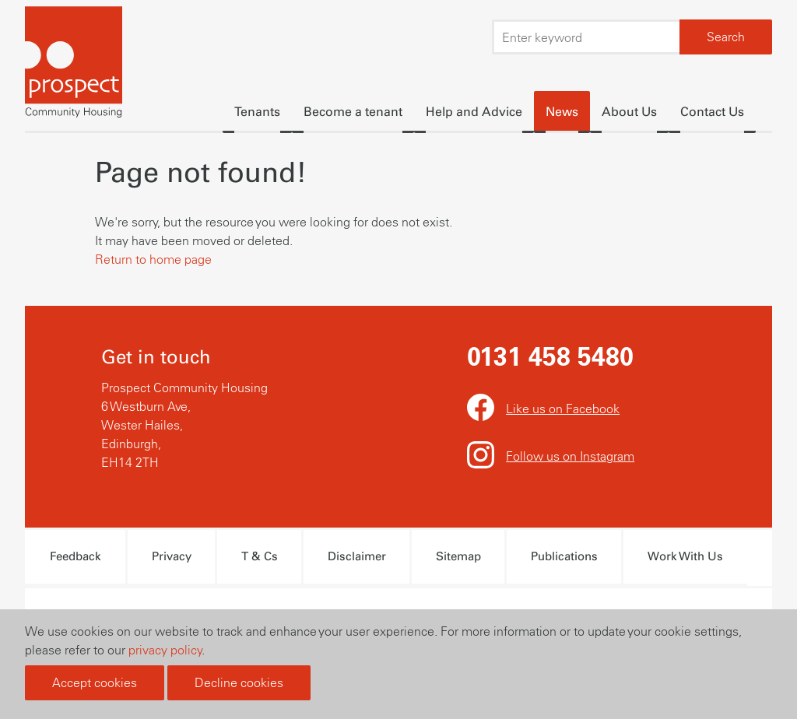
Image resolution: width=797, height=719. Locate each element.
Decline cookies (239, 682)
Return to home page (153, 259)
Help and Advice (474, 111)
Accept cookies (94, 682)
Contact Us (712, 111)
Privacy (171, 556)
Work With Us (685, 556)
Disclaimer (357, 556)
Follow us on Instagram (570, 456)
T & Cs (259, 556)
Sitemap (458, 556)
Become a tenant (353, 111)
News (562, 111)
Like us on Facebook (563, 408)
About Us (629, 111)
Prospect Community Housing (73, 64)
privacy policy (165, 650)
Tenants (257, 111)
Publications (564, 556)
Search (726, 36)
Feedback (75, 556)
